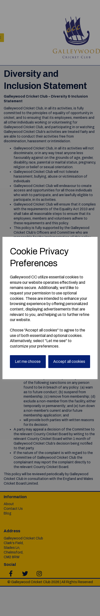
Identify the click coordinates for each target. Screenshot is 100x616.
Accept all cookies (69, 361)
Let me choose (28, 361)
